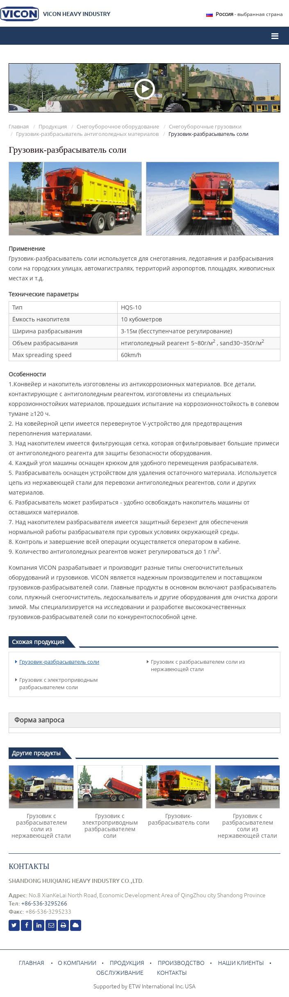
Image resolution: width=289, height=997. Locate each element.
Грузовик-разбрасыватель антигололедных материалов (87, 134)
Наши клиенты (240, 963)
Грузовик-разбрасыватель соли (59, 661)
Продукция (53, 126)
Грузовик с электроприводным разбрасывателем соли (58, 683)
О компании (77, 963)
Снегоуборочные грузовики (205, 126)
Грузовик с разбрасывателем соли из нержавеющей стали (198, 665)
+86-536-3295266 (44, 903)
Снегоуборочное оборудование (118, 126)
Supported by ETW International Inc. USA (144, 986)
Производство (181, 963)
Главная (19, 126)
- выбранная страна (249, 14)
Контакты (29, 866)
